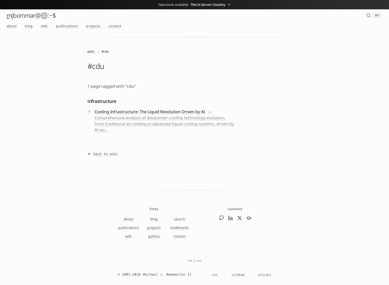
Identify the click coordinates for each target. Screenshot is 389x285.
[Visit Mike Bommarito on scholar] (248, 218)
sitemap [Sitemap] (238, 275)
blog (29, 25)
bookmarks (179, 227)
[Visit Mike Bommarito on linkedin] (230, 218)
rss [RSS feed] (215, 275)
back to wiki (102, 153)
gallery (154, 236)
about (12, 25)
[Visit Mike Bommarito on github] (221, 218)
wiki (44, 25)
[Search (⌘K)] (374, 15)
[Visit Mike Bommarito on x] (239, 218)
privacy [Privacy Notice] (264, 275)
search (179, 219)
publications (67, 25)
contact (114, 25)
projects (93, 25)
